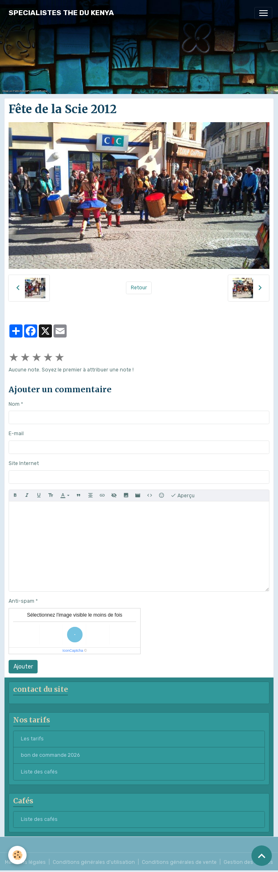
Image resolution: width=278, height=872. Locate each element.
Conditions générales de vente (179, 862)
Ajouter (23, 666)
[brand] (61, 13)
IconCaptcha (73, 650)
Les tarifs (32, 739)
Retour (139, 288)
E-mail (16, 433)
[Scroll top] (261, 855)
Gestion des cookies (248, 862)
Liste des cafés (39, 772)
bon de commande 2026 (50, 755)
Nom (14, 404)
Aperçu (182, 495)
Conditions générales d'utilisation (94, 862)
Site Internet (24, 463)
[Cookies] (17, 855)
